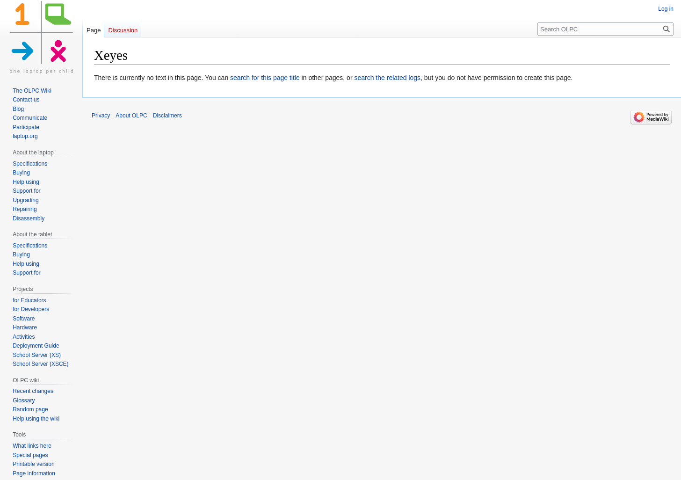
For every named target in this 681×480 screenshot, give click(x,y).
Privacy (101, 115)
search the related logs (387, 77)
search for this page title (265, 77)
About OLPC (131, 115)
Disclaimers (167, 115)
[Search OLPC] (605, 29)
